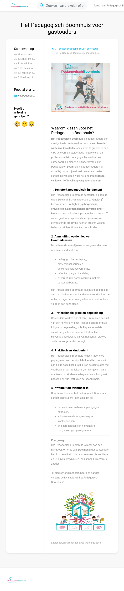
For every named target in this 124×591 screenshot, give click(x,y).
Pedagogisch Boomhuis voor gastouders (78, 48)
